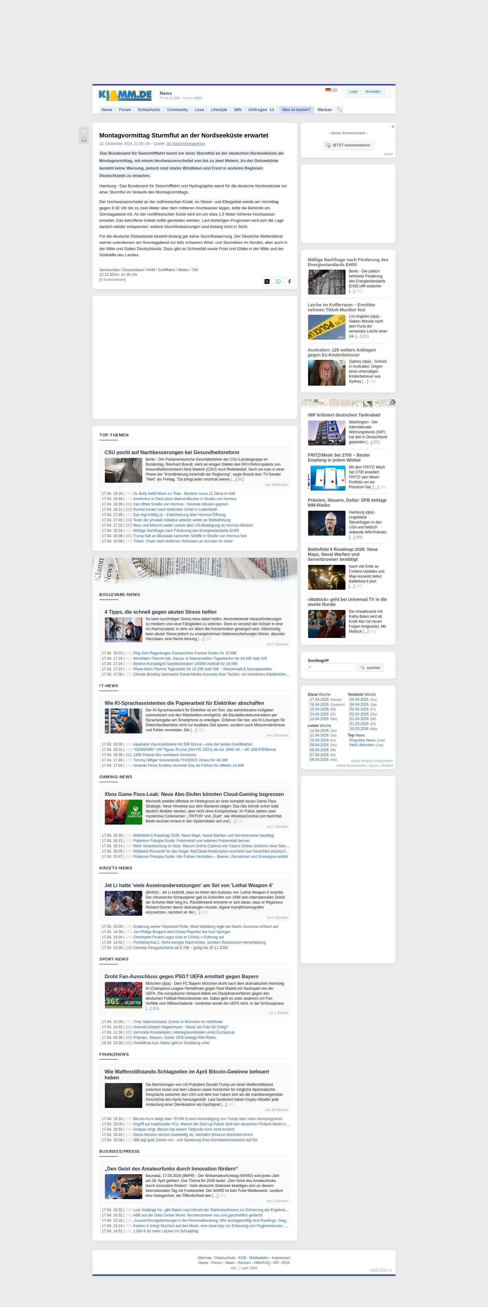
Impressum (281, 1258)
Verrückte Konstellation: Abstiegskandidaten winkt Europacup (184, 1032)
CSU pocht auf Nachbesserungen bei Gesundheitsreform (172, 452)
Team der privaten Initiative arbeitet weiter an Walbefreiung (181, 520)
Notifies (387, 765)
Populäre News (362, 740)
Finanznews (114, 1054)
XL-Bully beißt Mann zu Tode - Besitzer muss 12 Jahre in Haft (184, 493)
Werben (324, 109)
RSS (286, 1263)
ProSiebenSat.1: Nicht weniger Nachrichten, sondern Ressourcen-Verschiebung (199, 942)
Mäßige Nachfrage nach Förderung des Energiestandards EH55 (186, 530)
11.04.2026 (319, 735)
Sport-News (114, 958)
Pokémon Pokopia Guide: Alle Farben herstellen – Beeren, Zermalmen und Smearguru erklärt (210, 856)
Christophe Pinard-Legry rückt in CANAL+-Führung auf (178, 937)
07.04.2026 (319, 755)
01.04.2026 (359, 719)
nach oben (378, 1269)
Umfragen (261, 109)
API (276, 1263)
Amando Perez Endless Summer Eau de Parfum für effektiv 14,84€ (188, 765)
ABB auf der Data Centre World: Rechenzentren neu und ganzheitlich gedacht (197, 1215)
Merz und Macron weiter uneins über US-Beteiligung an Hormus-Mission (193, 525)
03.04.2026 (359, 709)
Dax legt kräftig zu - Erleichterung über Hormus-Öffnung (179, 515)
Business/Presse (119, 1151)
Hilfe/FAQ (262, 1263)
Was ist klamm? (296, 109)
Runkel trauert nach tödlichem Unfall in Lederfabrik (175, 509)
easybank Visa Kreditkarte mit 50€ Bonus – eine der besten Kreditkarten (192, 744)
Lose (199, 109)
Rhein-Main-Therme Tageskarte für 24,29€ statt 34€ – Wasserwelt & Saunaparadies (202, 669)
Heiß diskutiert (362, 745)
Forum (125, 109)
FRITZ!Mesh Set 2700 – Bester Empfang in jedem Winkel (339, 458)
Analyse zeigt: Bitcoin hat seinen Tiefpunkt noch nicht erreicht (184, 1129)
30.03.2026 (359, 729)
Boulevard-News (119, 594)
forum (388, 154)
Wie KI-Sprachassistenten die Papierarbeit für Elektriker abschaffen (184, 703)
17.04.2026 (319, 699)
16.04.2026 (319, 704)
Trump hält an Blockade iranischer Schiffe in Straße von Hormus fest (189, 536)
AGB (242, 1258)
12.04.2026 (319, 730)
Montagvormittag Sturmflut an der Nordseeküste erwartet (183, 135)
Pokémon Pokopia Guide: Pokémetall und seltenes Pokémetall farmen (191, 841)
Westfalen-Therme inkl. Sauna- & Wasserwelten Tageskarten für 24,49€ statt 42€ (200, 658)
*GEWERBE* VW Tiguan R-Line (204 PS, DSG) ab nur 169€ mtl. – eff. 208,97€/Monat (204, 749)
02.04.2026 (359, 714)
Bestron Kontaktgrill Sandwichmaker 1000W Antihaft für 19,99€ (185, 664)
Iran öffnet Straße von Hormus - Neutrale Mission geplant (180, 504)
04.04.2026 (359, 704)
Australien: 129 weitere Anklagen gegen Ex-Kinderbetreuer (342, 352)
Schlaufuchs (149, 109)
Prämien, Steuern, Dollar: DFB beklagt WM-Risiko (174, 1037)
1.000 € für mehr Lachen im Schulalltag (165, 1231)
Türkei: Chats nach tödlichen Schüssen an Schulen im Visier (183, 541)
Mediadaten (259, 1258)
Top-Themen (114, 434)
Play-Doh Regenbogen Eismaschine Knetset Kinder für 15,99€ (185, 653)
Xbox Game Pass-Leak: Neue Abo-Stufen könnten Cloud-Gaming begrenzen (194, 794)
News (107, 109)
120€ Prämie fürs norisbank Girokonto (164, 755)
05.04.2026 (359, 699)
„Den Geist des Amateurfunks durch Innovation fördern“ (171, 1168)
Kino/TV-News (115, 867)
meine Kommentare (351, 765)
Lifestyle (219, 109)
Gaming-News (116, 776)
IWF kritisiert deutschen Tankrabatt (344, 414)
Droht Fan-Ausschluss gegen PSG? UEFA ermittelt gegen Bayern (182, 976)
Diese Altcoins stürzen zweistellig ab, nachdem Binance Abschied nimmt (193, 1135)
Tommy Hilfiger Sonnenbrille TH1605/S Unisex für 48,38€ (180, 760)
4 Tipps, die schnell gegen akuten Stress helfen (161, 612)
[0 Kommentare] (112, 279)
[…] (234, 479)
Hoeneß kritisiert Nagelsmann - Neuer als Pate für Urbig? (180, 1027)
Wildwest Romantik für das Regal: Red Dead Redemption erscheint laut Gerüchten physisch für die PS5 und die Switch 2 (233, 851)
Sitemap (204, 1258)
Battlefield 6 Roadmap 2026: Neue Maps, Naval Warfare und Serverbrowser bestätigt (203, 835)
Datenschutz (224, 1258)
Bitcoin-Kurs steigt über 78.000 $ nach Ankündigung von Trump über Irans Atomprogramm (207, 1119)
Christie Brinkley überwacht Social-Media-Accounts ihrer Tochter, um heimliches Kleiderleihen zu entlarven (221, 674)
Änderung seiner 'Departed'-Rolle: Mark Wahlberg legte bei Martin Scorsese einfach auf (205, 926)
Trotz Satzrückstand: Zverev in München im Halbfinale (178, 1022)
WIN (238, 109)
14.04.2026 (319, 714)
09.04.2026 (319, 745)
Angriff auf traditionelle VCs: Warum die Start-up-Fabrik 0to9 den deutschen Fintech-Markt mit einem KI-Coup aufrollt (229, 1124)
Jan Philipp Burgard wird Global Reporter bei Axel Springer (181, 932)
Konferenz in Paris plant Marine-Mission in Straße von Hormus (185, 499)
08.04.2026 (319, 750)
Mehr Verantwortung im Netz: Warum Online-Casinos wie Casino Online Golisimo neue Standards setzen (220, 846)
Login (354, 91)
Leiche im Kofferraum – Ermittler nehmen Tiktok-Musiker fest (341, 307)
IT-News (109, 685)
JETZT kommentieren (347, 144)
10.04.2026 (319, 740)
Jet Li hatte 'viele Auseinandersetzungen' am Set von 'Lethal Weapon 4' (189, 885)
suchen (370, 667)
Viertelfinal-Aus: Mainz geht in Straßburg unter (171, 1043)
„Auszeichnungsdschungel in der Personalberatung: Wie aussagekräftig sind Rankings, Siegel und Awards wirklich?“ (229, 1220)
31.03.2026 (359, 724)
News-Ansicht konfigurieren (372, 761)
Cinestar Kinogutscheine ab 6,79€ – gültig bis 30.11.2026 (180, 948)
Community (177, 109)
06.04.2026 (319, 759)
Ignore (374, 765)
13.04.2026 (319, 719)
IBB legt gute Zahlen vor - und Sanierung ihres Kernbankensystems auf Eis (195, 1140)
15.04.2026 (319, 709)
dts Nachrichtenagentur (186, 144)
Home (203, 1263)
